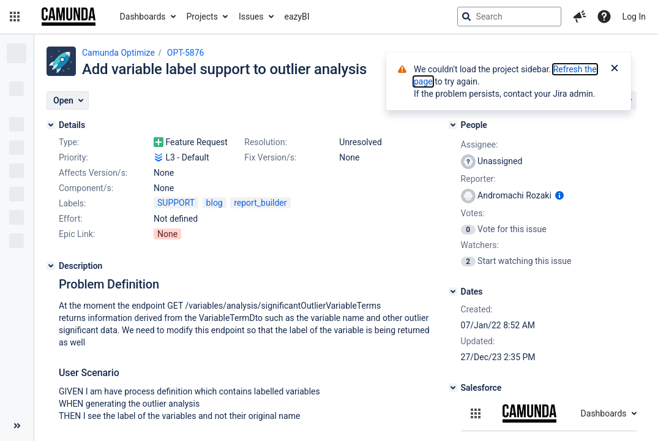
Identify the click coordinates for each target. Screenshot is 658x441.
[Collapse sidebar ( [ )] (17, 426)
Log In (634, 16)
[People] (453, 125)
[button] (14, 16)
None (167, 234)
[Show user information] (559, 195)
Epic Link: (77, 234)
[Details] (51, 125)
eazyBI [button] (297, 16)
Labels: (72, 203)
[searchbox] (509, 16)
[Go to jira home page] (69, 16)
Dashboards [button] (143, 16)
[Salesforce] (453, 387)
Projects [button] (202, 16)
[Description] (51, 266)
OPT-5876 (185, 53)
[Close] (614, 69)
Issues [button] (251, 16)
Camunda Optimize (118, 53)
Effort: (71, 219)
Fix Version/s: (270, 157)
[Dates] (453, 291)
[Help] (604, 16)
